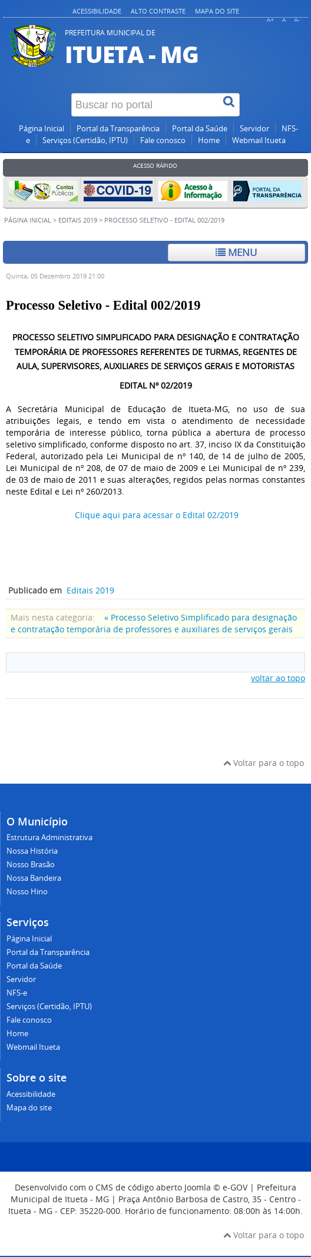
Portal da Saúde (199, 129)
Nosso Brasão (30, 865)
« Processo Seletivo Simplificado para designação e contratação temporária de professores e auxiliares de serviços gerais (154, 623)
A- (297, 19)
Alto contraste (158, 10)
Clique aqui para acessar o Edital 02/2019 (157, 514)
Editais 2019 (77, 220)
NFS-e (16, 993)
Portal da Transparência (118, 129)
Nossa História (32, 851)
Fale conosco (163, 140)
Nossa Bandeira (33, 878)
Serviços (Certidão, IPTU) (85, 140)
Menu (236, 252)
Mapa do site (217, 10)
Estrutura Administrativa (49, 838)
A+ (270, 19)
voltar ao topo (278, 678)
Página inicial (27, 220)
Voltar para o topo (263, 762)
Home (209, 140)
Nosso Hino (27, 892)
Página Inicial (41, 129)
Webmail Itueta (259, 140)
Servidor (254, 129)
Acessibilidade (96, 10)
